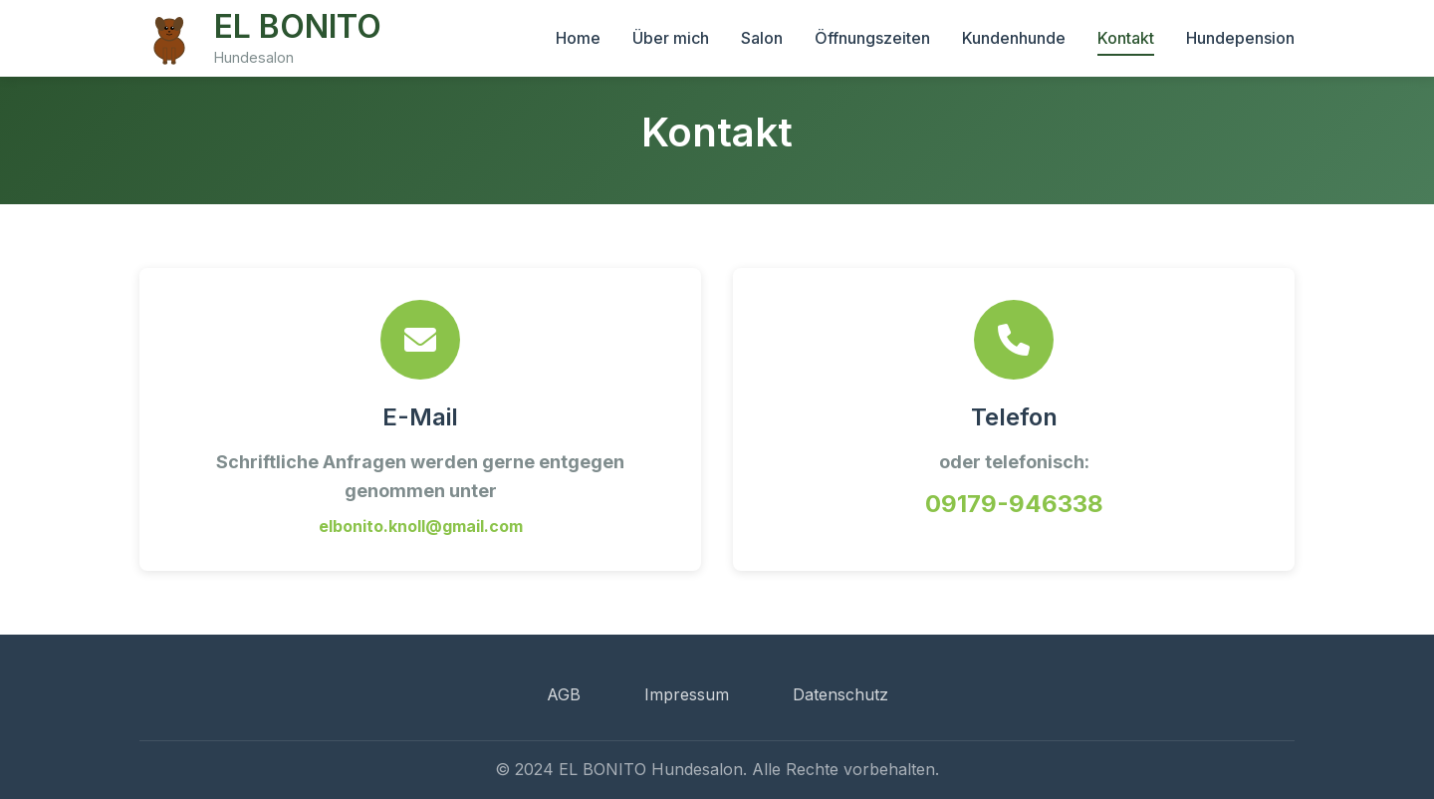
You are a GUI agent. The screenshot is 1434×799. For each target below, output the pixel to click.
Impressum (686, 694)
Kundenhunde (1014, 38)
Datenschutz (840, 694)
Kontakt (1125, 38)
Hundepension (1240, 38)
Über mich (670, 38)
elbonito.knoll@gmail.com (421, 526)
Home (578, 38)
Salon (762, 38)
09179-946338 (1014, 503)
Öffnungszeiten (872, 38)
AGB (564, 694)
